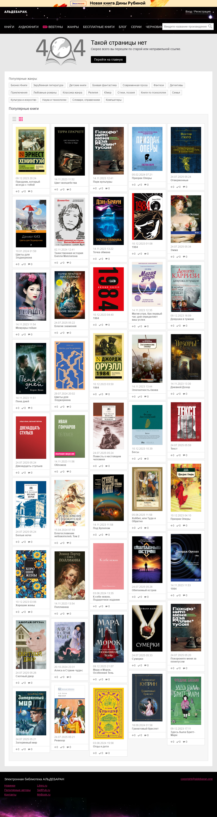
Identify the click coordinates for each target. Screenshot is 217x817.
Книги (9, 27)
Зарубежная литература (48, 85)
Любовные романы (45, 92)
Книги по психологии (153, 92)
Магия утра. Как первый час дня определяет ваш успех (147, 316)
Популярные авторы (17, 790)
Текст (174, 448)
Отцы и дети (101, 746)
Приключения (19, 92)
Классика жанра (72, 92)
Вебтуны (55, 27)
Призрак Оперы (142, 178)
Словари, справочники (86, 99)
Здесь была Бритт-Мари (183, 734)
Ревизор (59, 740)
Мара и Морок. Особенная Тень (103, 671)
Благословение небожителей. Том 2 (66, 535)
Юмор (108, 92)
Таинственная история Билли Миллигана (68, 255)
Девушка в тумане (182, 319)
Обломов (60, 465)
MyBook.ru (43, 794)
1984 (96, 318)
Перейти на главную (108, 59)
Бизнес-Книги (19, 85)
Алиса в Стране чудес (68, 670)
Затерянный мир (26, 742)
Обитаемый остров (144, 590)
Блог (123, 27)
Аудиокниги (28, 27)
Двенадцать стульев (29, 466)
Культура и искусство (23, 99)
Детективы (176, 85)
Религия (93, 92)
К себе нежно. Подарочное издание (106, 598)
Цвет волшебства (65, 182)
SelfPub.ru (43, 790)
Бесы (135, 452)
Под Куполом (101, 528)
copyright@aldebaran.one (197, 778)
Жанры (73, 27)
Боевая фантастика (104, 85)
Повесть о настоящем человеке (107, 458)
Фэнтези (159, 85)
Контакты (10, 794)
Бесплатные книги (99, 27)
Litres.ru (42, 785)
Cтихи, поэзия (126, 92)
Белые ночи (23, 535)
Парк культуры (102, 181)
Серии (136, 27)
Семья (176, 92)
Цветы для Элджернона (24, 256)
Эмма (174, 250)
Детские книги (77, 85)
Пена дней (22, 401)
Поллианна (61, 607)
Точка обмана (101, 252)
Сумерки (137, 658)
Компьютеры (114, 99)
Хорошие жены (25, 605)
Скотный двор (25, 676)
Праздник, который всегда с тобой (28, 183)
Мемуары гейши (26, 327)
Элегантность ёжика (145, 390)
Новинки (9, 785)
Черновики (155, 27)
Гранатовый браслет (145, 728)
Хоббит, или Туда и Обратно (144, 520)
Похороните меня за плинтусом (183, 660)
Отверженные (179, 180)
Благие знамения (65, 326)
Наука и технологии (54, 99)
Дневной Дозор (180, 387)
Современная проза (135, 85)
